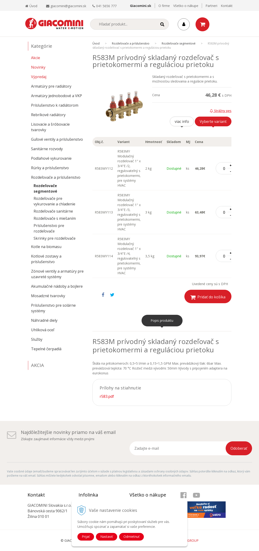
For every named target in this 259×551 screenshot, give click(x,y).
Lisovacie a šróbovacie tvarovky (50, 127)
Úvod (31, 6)
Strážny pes (220, 110)
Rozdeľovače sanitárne (53, 211)
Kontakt (227, 5)
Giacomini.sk (140, 5)
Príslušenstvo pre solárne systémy (53, 308)
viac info (182, 121)
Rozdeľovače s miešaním (55, 218)
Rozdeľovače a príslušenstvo (55, 177)
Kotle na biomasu (46, 246)
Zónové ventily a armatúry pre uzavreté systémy (57, 274)
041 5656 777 (106, 6)
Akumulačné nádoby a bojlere (57, 286)
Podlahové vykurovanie (51, 158)
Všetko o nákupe (185, 5)
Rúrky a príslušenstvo (50, 167)
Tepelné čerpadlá (46, 348)
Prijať (86, 536)
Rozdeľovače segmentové (45, 188)
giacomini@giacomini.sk (68, 6)
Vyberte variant (213, 121)
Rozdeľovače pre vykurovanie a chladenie (54, 201)
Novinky (38, 67)
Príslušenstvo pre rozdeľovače (49, 228)
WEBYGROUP (188, 540)
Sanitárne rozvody (47, 148)
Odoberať (239, 448)
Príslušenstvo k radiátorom (54, 105)
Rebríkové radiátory (48, 114)
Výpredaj (38, 76)
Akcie (35, 57)
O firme (164, 5)
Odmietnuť (131, 536)
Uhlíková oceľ (42, 329)
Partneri (211, 5)
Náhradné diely (44, 320)
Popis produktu (162, 320)
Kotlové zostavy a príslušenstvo (46, 259)
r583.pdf (107, 396)
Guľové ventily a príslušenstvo (57, 139)
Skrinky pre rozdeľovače (55, 238)
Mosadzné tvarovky (48, 295)
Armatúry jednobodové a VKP (56, 95)
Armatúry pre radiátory (51, 86)
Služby (36, 339)
